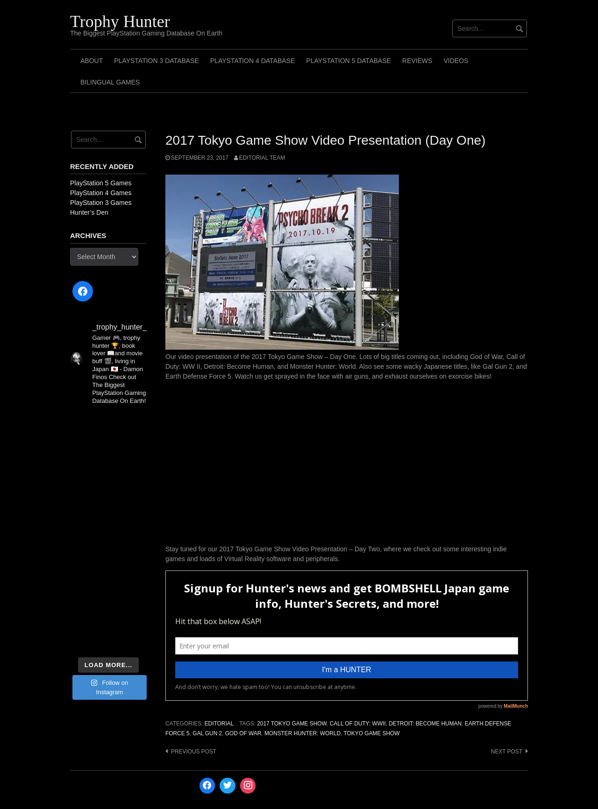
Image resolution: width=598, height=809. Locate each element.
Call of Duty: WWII (358, 723)
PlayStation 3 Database (156, 60)
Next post (506, 751)
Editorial (219, 723)
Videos (455, 60)
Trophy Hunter (120, 21)
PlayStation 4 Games (101, 193)
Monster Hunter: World (302, 733)
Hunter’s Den (89, 212)
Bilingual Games (110, 82)
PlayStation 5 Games (101, 183)
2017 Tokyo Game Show (292, 723)
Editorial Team (262, 158)
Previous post (193, 751)
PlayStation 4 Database (252, 60)
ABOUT (91, 60)
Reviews (417, 60)
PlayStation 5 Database (348, 60)
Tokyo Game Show (371, 733)
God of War (243, 733)
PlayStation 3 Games (101, 202)
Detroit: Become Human (425, 723)
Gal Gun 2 (207, 733)
